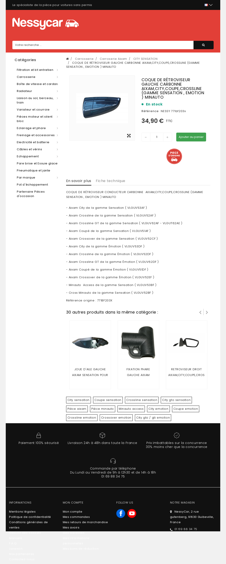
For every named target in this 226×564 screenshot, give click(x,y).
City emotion (158, 409)
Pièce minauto (102, 409)
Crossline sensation (141, 400)
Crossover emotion (116, 417)
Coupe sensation (107, 400)
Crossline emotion (81, 417)
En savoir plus (78, 180)
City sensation (78, 400)
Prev (200, 312)
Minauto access (131, 409)
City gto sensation (176, 400)
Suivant (207, 312)
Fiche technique (110, 180)
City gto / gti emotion (153, 417)
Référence (150, 111)
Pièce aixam (77, 409)
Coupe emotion (185, 409)
